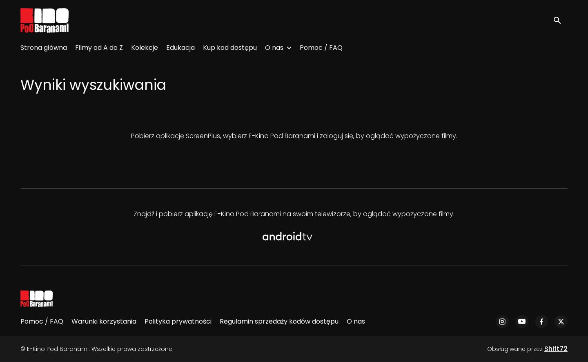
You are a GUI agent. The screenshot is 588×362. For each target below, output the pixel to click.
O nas (274, 47)
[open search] (560, 20)
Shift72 (556, 348)
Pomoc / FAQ (321, 47)
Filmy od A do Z (99, 47)
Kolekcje (144, 47)
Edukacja (180, 47)
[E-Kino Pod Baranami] (36, 298)
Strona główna (43, 47)
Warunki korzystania (103, 321)
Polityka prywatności (178, 321)
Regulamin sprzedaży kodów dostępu (279, 321)
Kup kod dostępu (230, 47)
